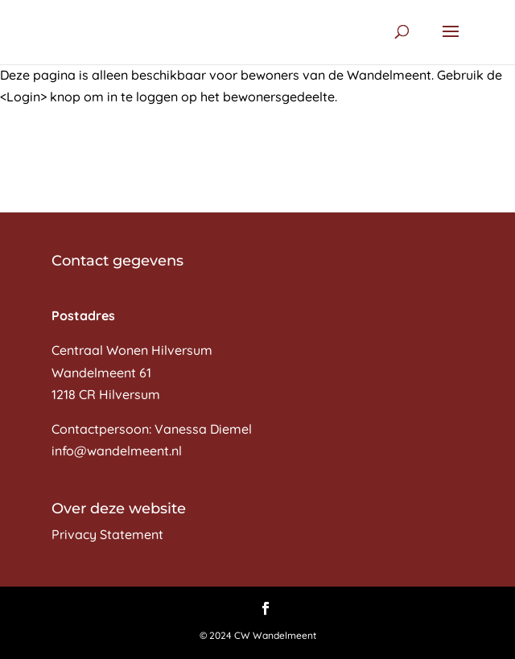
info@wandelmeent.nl (117, 451)
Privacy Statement (107, 534)
